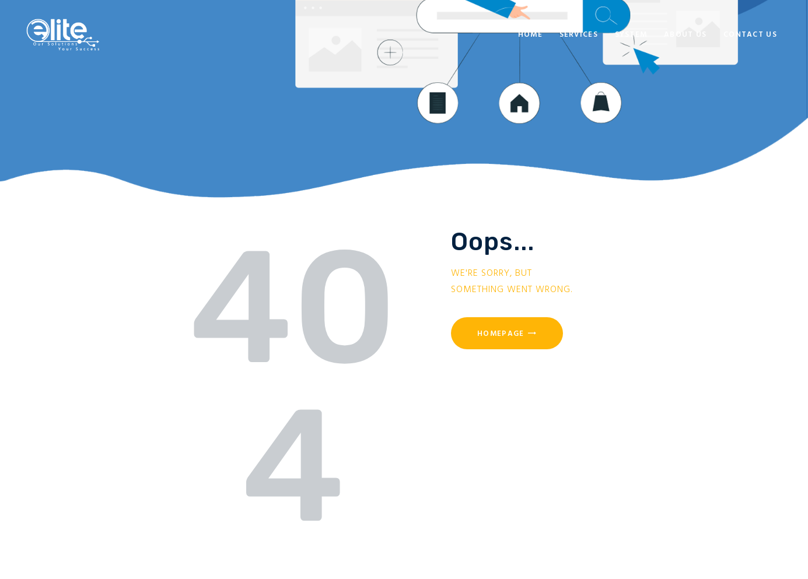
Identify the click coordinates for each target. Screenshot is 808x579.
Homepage (500, 334)
